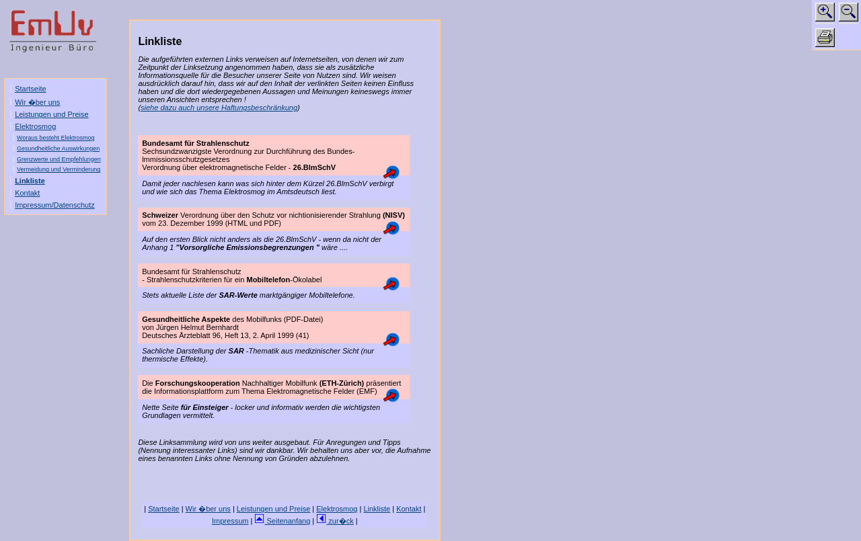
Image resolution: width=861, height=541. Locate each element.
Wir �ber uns (37, 102)
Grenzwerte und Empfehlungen (59, 159)
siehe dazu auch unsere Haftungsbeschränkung (219, 107)
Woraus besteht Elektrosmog (55, 137)
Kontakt (27, 193)
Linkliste (30, 181)
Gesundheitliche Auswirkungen (58, 148)
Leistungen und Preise (51, 114)
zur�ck (334, 521)
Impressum (230, 521)
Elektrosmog (35, 126)
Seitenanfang (282, 521)
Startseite (30, 89)
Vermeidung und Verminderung (58, 169)
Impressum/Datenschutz (55, 205)
